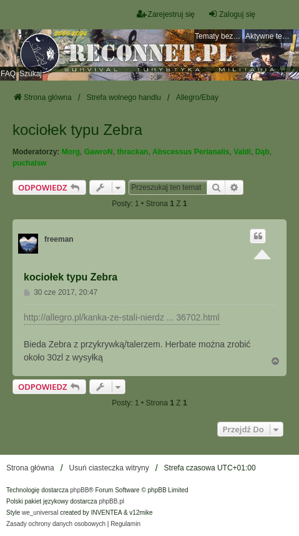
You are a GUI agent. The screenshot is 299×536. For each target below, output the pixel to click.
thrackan (132, 151)
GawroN (98, 151)
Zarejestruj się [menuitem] (166, 14)
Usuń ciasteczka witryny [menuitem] (109, 468)
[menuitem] (55, 524)
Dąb (262, 151)
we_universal (40, 512)
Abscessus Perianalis (190, 151)
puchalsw (29, 163)
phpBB (79, 490)
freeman (59, 239)
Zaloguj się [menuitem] (231, 14)
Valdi (242, 151)
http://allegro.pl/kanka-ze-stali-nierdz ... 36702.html (122, 317)
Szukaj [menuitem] (30, 73)
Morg (71, 151)
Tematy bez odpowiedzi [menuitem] (218, 36)
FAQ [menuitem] (8, 73)
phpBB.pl (111, 501)
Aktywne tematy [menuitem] (269, 36)
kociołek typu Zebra (77, 129)
